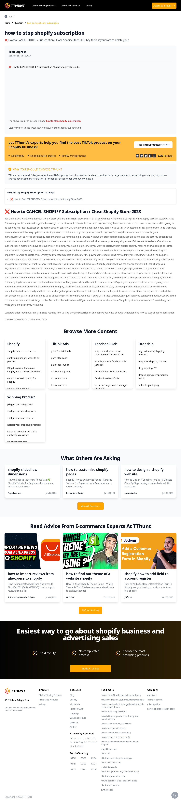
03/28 (83, 763)
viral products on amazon (20, 418)
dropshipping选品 (147, 368)
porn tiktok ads (59, 358)
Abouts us (152, 695)
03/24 (93, 769)
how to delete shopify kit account (116, 723)
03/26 (73, 769)
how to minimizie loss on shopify (116, 732)
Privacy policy (153, 704)
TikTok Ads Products (70, 5)
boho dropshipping (148, 385)
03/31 (83, 758)
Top (174, 795)
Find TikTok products (153, 144)
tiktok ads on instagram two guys (116, 758)
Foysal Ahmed (14, 493)
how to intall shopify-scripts (113, 711)
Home (7, 23)
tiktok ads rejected (61, 371)
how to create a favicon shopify (115, 737)
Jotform (128, 597)
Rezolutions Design (75, 493)
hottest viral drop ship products (24, 424)
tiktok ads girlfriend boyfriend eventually (120, 771)
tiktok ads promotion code (113, 776)
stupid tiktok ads (108, 749)
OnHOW (70, 597)
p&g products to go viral (20, 404)
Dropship (74, 713)
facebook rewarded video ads (110, 371)
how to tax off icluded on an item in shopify (121, 695)
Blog (72, 695)
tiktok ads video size (110, 785)
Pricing (89, 5)
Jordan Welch (130, 493)
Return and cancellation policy (161, 708)
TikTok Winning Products (44, 5)
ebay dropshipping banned (152, 361)
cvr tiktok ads (107, 789)
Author (73, 727)
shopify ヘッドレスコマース (21, 351)
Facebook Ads (76, 708)
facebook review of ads (107, 378)
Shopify (73, 699)
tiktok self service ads (111, 762)
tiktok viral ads (58, 385)
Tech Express (17, 52)
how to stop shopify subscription (43, 23)
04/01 (73, 758)
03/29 (73, 763)
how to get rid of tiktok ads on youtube (119, 780)
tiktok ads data (59, 378)
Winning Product (78, 717)
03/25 (83, 769)
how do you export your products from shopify (122, 699)
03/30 (93, 758)
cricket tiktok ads (109, 767)
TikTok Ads (75, 704)
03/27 (93, 763)
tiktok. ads (106, 753)
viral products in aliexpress (21, 411)
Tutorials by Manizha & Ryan (21, 597)
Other (80, 746)
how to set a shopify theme (113, 728)
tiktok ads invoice (60, 364)
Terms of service (154, 699)
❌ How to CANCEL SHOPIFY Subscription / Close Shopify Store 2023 (46, 199)
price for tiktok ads (61, 351)
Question (19, 23)
